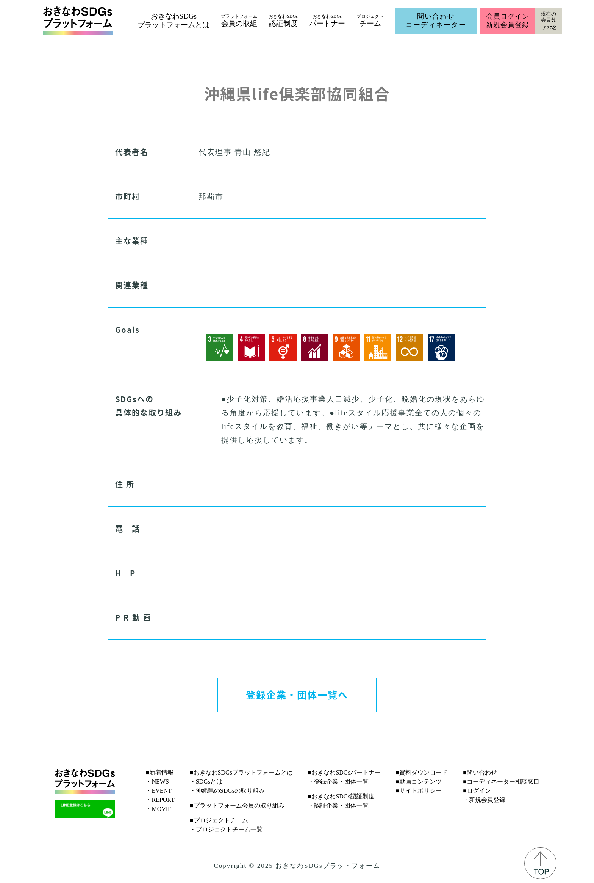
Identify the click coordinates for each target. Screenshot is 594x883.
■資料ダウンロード (422, 772)
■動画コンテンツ (419, 781)
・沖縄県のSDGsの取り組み (227, 790)
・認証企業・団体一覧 (338, 805)
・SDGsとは (206, 781)
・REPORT (159, 800)
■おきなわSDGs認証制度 (341, 796)
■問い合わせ (480, 772)
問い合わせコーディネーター (436, 20)
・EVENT (158, 790)
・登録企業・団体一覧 (338, 781)
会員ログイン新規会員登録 (507, 20)
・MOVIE (158, 809)
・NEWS (157, 781)
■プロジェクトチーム (219, 820)
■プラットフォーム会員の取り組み (237, 805)
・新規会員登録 (484, 800)
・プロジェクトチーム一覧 (226, 829)
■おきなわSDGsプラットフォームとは (241, 772)
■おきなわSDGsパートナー (344, 772)
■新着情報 (159, 772)
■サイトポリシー (419, 790)
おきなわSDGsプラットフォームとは (173, 20)
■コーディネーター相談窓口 (501, 781)
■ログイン (477, 790)
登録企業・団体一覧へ (297, 694)
